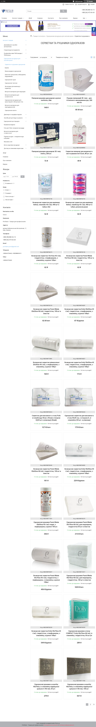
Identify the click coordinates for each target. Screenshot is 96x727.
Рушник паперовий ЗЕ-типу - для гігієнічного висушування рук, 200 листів (79, 100)
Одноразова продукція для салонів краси (59, 36)
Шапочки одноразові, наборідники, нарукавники (15, 75)
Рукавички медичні (9, 124)
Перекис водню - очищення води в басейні (14, 137)
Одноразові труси (10, 79)
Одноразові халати (10, 110)
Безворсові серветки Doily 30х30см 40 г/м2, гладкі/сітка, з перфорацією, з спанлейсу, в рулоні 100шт (79, 364)
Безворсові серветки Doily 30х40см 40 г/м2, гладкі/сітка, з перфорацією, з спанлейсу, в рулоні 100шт (79, 471)
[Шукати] (63, 11)
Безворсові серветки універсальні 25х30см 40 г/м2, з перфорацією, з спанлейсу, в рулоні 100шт (46, 364)
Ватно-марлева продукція (11, 145)
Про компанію (63, 18)
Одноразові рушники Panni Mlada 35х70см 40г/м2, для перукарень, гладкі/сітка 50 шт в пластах (79, 524)
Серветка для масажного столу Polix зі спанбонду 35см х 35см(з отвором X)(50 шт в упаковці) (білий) (46, 418)
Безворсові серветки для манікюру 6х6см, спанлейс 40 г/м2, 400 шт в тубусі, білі (46, 205)
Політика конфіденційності (66, 725)
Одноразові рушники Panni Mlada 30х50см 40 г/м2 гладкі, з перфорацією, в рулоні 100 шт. (46, 524)
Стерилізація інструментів (12, 50)
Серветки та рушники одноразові (15, 64)
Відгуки (75, 18)
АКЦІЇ (30, 18)
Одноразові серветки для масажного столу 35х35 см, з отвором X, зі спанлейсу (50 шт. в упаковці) (79, 418)
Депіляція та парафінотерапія (13, 114)
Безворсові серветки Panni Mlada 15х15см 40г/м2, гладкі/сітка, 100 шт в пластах (79, 258)
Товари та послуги (39, 36)
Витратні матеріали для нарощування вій (12, 106)
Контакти (51, 18)
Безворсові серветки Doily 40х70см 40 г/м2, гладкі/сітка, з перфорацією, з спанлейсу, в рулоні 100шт (46, 633)
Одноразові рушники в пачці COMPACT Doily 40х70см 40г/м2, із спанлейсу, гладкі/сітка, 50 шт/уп (79, 633)
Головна (4, 18)
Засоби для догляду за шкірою (13, 118)
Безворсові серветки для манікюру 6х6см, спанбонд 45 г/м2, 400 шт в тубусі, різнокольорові (79, 205)
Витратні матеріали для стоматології (11, 132)
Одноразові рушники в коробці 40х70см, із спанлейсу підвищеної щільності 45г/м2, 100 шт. (79, 686)
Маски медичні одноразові (13, 71)
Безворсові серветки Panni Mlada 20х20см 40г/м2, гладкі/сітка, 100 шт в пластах (46, 311)
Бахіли (7, 68)
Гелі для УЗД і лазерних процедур (14, 128)
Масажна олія (8, 141)
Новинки (40, 18)
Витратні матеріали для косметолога (12, 95)
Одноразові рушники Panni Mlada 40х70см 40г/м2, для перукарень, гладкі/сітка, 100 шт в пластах (79, 578)
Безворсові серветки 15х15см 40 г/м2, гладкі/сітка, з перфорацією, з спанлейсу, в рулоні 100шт (46, 258)
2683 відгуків (79, 1)
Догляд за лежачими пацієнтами (13, 148)
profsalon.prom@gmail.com (11, 246)
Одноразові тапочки (11, 83)
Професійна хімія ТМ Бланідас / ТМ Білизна (13, 54)
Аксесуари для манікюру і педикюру (12, 87)
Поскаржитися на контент (51, 725)
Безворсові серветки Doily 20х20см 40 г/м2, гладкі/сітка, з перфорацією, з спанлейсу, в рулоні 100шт (79, 311)
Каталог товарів (17, 18)
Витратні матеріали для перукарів (15, 91)
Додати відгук (82, 4)
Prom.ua (57, 723)
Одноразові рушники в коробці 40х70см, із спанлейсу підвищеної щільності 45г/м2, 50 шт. (46, 686)
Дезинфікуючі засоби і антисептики (10, 45)
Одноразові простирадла (11, 121)
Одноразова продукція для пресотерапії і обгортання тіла (14, 101)
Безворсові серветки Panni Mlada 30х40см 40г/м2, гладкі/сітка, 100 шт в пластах (46, 471)
